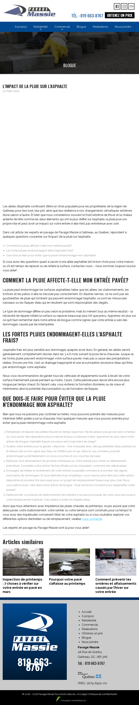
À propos (88, 616)
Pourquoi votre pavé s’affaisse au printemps (67, 581)
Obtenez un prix (119, 15)
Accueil (86, 612)
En (131, 6)
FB (117, 6)
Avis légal (82, 694)
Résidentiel (89, 620)
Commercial (90, 624)
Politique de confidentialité (103, 694)
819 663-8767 (35, 664)
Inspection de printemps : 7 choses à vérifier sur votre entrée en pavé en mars (22, 585)
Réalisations (90, 629)
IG (124, 6)
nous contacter (92, 519)
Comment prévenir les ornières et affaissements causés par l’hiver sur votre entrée (115, 585)
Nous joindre (90, 642)
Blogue (86, 637)
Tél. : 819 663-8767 (87, 15)
